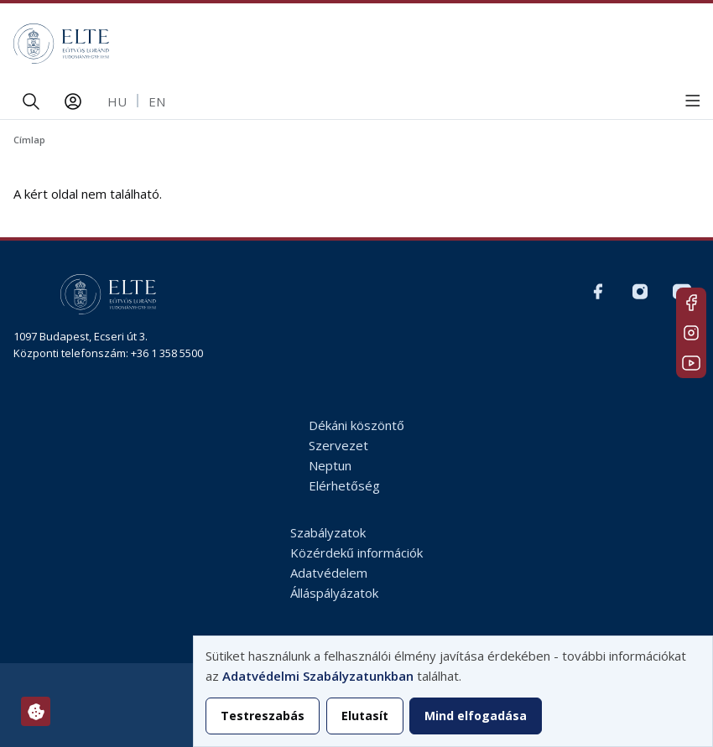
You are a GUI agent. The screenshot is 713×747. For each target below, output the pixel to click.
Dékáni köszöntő (356, 425)
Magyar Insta (691, 333)
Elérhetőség (344, 485)
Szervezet (338, 445)
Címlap (29, 139)
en (156, 101)
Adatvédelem (328, 572)
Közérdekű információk (356, 552)
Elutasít (364, 716)
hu (117, 101)
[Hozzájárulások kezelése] (35, 711)
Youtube (691, 363)
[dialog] (453, 691)
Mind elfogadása (475, 716)
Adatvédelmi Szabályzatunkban (318, 675)
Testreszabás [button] (262, 716)
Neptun (330, 465)
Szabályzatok (328, 532)
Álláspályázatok (334, 592)
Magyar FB (691, 303)
